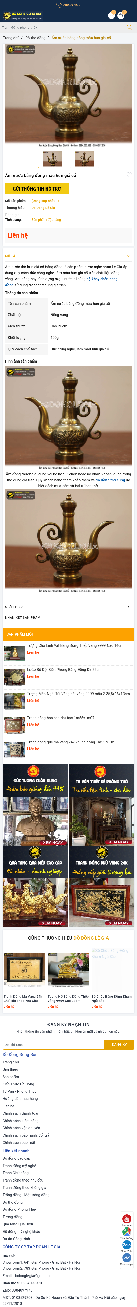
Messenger (126, 1259)
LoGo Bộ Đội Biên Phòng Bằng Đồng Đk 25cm (64, 670)
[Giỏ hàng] (120, 15)
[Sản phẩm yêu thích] (111, 15)
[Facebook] (7, 1233)
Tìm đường (126, 1233)
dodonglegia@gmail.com (34, 1125)
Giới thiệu (10, 919)
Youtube (127, 1220)
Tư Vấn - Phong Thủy (19, 941)
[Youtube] (28, 1233)
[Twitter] (17, 1233)
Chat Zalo (126, 1246)
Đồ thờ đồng (13, 1052)
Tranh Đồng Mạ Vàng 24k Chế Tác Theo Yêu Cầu (23, 848)
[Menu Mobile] (130, 15)
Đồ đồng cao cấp (16, 1008)
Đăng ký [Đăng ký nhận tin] (119, 894)
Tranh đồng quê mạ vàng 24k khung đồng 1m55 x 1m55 (72, 742)
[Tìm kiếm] (129, 27)
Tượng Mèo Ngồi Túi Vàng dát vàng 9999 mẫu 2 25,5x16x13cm (78, 694)
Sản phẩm (11, 926)
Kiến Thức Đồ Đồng (18, 934)
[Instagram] (38, 1233)
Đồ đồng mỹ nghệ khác (21, 1081)
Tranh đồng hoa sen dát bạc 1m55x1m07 (60, 718)
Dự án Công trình (16, 1088)
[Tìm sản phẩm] (61, 27)
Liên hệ (8, 956)
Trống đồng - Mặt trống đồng (26, 1045)
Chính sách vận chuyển (21, 978)
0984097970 (68, 5)
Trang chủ (11, 912)
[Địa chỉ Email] (54, 894)
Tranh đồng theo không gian (25, 1037)
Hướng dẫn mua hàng (20, 949)
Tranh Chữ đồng (16, 1023)
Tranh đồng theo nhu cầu (23, 1030)
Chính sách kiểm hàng (21, 970)
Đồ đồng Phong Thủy (20, 1059)
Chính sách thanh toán (21, 963)
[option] (68, 95)
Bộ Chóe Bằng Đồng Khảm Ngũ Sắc (112, 848)
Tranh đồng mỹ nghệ (19, 1015)
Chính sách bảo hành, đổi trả (26, 985)
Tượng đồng (12, 1067)
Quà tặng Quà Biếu (18, 1074)
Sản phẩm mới (20, 634)
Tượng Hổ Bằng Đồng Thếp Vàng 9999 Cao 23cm (68, 848)
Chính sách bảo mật (19, 992)
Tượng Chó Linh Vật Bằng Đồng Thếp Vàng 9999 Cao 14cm (75, 645)
